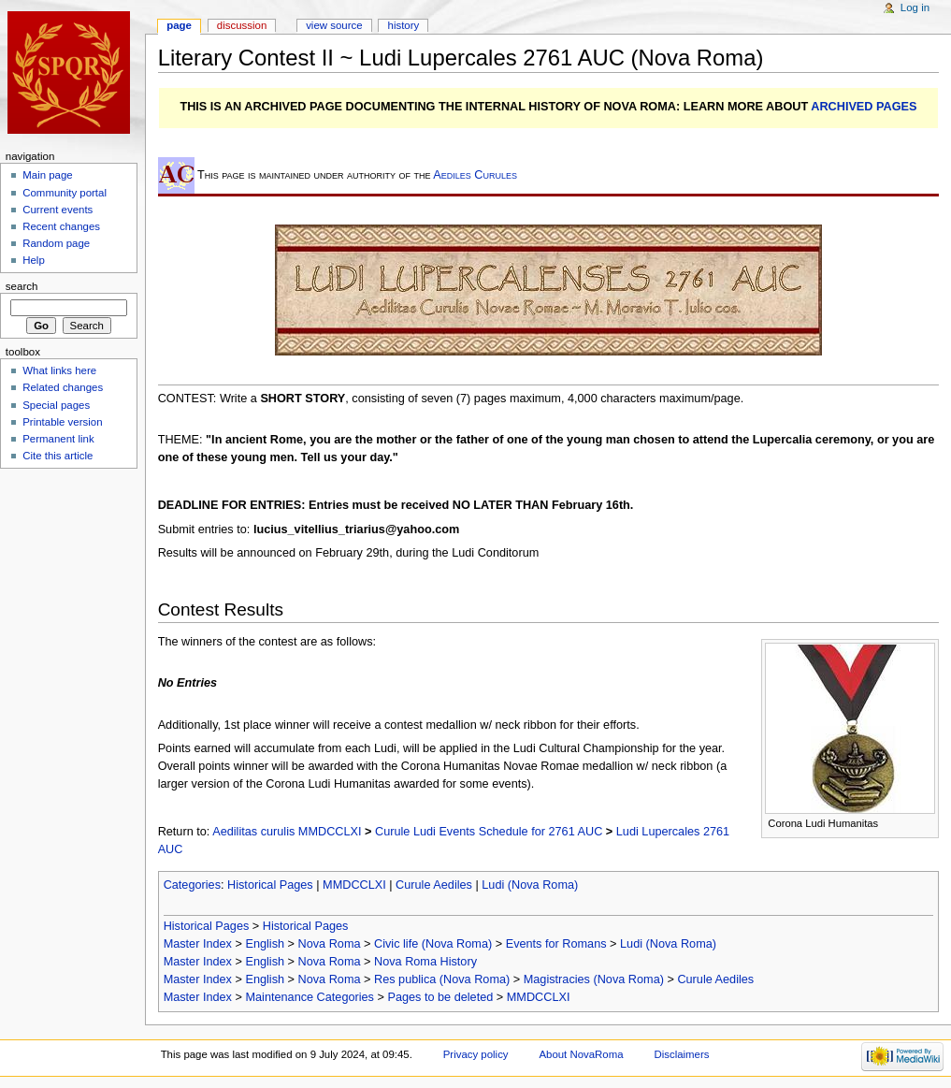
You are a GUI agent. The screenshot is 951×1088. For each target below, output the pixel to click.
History (404, 25)
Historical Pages (270, 885)
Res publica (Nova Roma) (442, 979)
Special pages (56, 405)
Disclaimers (681, 1054)
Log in (915, 7)
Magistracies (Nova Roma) (594, 979)
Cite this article (57, 455)
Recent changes (61, 226)
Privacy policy (476, 1054)
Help (33, 260)
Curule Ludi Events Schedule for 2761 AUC (488, 831)
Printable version (62, 422)
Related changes (62, 387)
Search (22, 286)
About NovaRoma (581, 1054)
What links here (59, 370)
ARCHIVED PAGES (863, 106)
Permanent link (58, 438)
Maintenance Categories (309, 997)
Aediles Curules (475, 174)
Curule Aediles (434, 885)
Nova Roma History (425, 961)
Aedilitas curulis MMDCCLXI (286, 831)
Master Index (198, 943)
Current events (57, 209)
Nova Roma (329, 943)
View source (334, 25)
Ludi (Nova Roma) (530, 885)
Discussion (242, 25)
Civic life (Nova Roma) (433, 943)
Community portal (64, 192)
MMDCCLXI (354, 885)
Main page (47, 175)
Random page (56, 243)
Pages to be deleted (440, 997)
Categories (192, 885)
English (264, 943)
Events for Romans (556, 943)
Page (179, 25)
